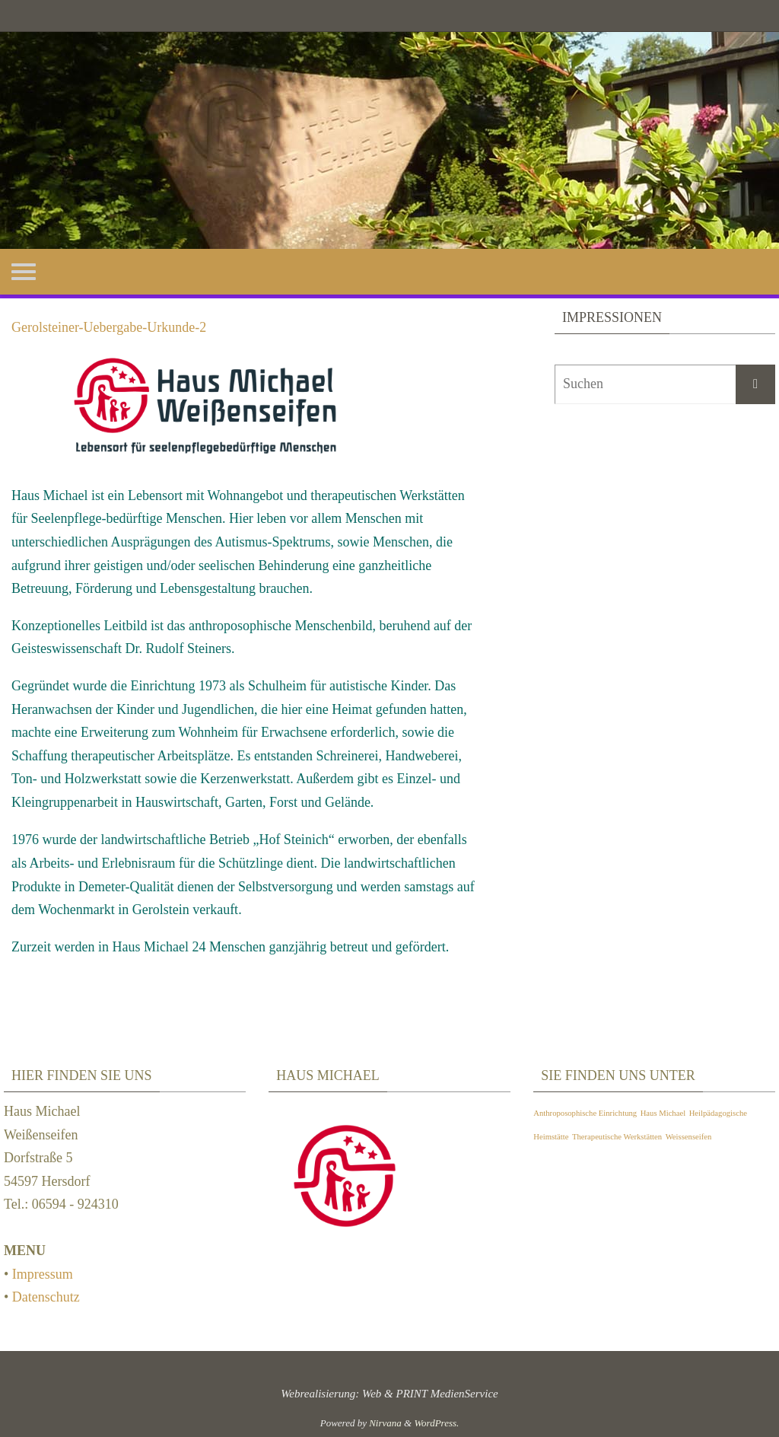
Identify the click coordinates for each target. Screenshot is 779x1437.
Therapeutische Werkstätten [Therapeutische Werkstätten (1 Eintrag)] (617, 1137)
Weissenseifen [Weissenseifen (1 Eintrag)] (689, 1137)
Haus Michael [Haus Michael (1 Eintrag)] (663, 1113)
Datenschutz (46, 1297)
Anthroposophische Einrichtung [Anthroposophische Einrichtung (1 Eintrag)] (585, 1113)
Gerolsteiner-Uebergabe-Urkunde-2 (108, 327)
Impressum (42, 1274)
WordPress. (436, 1423)
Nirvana (385, 1423)
